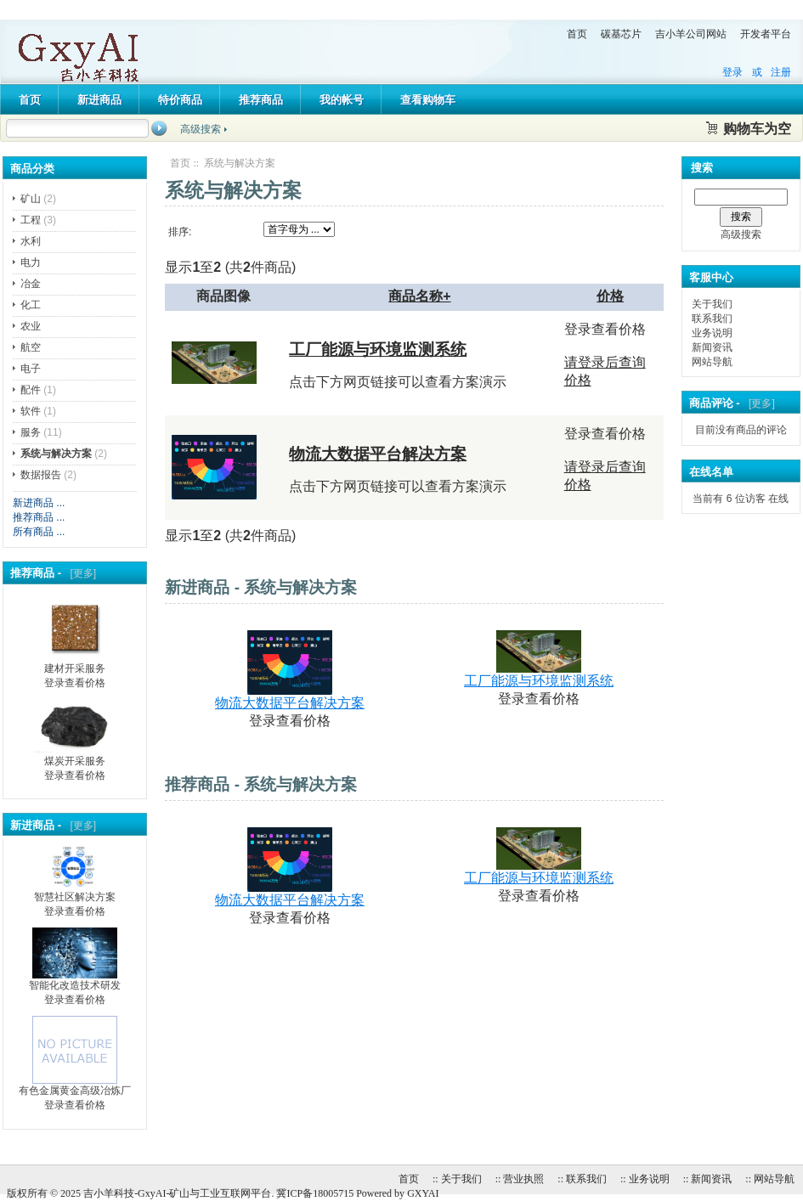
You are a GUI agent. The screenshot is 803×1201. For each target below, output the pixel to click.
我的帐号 (342, 99)
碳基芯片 (621, 34)
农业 (30, 326)
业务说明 (712, 333)
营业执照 (523, 1179)
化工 (30, 305)
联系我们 (712, 318)
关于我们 (712, 304)
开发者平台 (765, 34)
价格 (610, 296)
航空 (30, 347)
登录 (732, 72)
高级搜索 (200, 129)
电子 (30, 369)
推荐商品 (261, 99)
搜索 (702, 167)
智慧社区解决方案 (74, 892)
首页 (577, 34)
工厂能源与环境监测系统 (378, 349)
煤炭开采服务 (74, 756)
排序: (179, 232)
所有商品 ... (39, 532)
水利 (30, 241)
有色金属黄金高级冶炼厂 (75, 1085)
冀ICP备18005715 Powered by (341, 1193)
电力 (30, 262)
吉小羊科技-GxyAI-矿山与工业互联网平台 (177, 1193)
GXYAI (422, 1193)
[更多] (80, 573)
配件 (30, 390)
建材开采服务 (75, 663)
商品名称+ (419, 296)
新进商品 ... (39, 503)
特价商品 (180, 99)
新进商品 (99, 99)
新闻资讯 (712, 347)
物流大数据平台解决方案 (378, 454)
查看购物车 (427, 99)
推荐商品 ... (39, 517)
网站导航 (712, 362)
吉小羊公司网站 (691, 34)
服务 (30, 432)
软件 (30, 411)
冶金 (30, 284)
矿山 (30, 199)
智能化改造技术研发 (75, 980)
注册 (781, 72)
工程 (30, 220)
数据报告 (40, 475)
